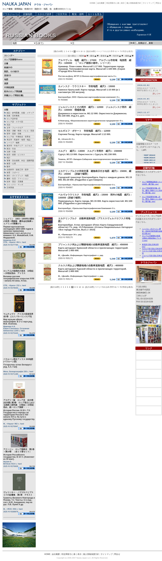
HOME (92, 3)
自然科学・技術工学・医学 (18, 170)
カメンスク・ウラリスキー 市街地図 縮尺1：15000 (86, 86)
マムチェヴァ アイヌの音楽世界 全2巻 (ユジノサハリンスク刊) (19, 315)
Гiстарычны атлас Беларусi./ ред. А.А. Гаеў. (17, 366)
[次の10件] (91, 51)
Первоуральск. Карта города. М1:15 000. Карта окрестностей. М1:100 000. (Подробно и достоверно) (95, 202)
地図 (6, 79)
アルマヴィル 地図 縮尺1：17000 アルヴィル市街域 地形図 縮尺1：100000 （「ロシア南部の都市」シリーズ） (94, 61)
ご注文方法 (61, 14)
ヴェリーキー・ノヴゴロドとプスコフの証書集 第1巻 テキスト (18, 493)
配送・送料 (78, 14)
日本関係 (10, 187)
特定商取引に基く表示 (115, 3)
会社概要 (101, 3)
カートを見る (95, 14)
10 (81, 51)
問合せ (158, 3)
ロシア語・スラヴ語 (15, 122)
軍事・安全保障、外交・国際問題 (20, 161)
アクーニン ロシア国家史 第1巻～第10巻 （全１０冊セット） (18, 450)
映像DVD (8, 67)
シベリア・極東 (13, 143)
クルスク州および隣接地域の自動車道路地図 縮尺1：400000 (90, 265)
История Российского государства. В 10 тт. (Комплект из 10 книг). (18, 457)
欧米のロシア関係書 (13, 91)
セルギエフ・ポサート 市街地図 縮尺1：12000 (84, 130)
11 (84, 51)
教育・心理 (11, 164)
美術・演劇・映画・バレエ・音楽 (20, 131)
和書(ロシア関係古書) (13, 95)
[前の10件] (58, 51)
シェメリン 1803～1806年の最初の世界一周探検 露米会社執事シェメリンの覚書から (18, 221)
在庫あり (141, 43)
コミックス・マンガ (15, 185)
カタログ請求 (44, 14)
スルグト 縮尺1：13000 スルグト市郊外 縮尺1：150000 (90, 151)
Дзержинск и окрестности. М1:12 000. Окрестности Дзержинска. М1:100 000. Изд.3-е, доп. (92, 114)
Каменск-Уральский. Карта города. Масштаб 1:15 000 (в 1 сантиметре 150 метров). (89, 90)
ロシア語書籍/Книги (13, 59)
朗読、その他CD (11, 71)
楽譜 (6, 83)
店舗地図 (27, 14)
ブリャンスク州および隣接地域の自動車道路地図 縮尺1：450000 (93, 244)
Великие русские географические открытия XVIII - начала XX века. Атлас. (18, 278)
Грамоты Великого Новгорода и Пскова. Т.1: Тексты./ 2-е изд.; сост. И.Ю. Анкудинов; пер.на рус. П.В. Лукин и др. (19, 501)
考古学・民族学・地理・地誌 (18, 140)
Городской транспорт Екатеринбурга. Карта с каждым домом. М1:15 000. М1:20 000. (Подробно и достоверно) (95, 178)
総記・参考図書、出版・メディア (20, 113)
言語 (8, 125)
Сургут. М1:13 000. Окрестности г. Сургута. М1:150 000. (87, 154)
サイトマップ (148, 3)
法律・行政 (11, 152)
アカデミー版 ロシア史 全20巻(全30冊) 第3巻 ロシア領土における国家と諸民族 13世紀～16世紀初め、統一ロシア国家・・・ (18, 403)
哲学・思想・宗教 (14, 134)
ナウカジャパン (11, 14)
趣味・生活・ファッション (18, 179)
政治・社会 (11, 149)
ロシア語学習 (12, 119)
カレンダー (9, 55)
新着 (150, 43)
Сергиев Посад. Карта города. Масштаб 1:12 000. (84, 134)
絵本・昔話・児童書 (15, 182)
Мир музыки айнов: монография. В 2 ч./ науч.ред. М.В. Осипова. (18, 321)
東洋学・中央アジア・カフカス (19, 146)
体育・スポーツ (13, 173)
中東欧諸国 (9, 87)
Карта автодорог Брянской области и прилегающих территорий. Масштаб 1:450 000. (93, 249)
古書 (6, 63)
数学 (8, 167)
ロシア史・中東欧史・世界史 (18, 137)
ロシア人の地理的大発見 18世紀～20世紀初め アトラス (18, 272)
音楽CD (7, 75)
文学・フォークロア (15, 128)
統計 (8, 158)
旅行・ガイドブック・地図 (18, 176)
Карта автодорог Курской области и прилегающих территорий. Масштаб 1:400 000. (92, 270)
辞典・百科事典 (13, 116)
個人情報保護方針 (133, 3)
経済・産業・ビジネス (16, 155)
